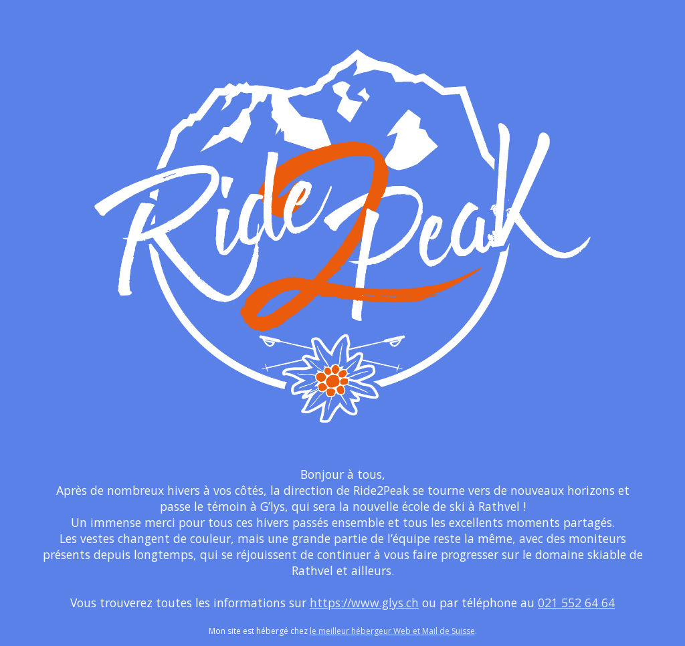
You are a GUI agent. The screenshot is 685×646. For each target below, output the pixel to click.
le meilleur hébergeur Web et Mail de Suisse (392, 631)
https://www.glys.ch (364, 603)
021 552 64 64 (576, 603)
